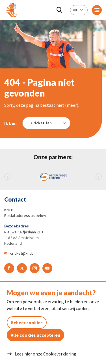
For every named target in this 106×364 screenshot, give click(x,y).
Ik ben (10, 123)
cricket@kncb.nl (23, 253)
